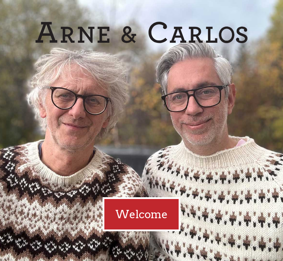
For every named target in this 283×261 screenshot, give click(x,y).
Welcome (141, 214)
